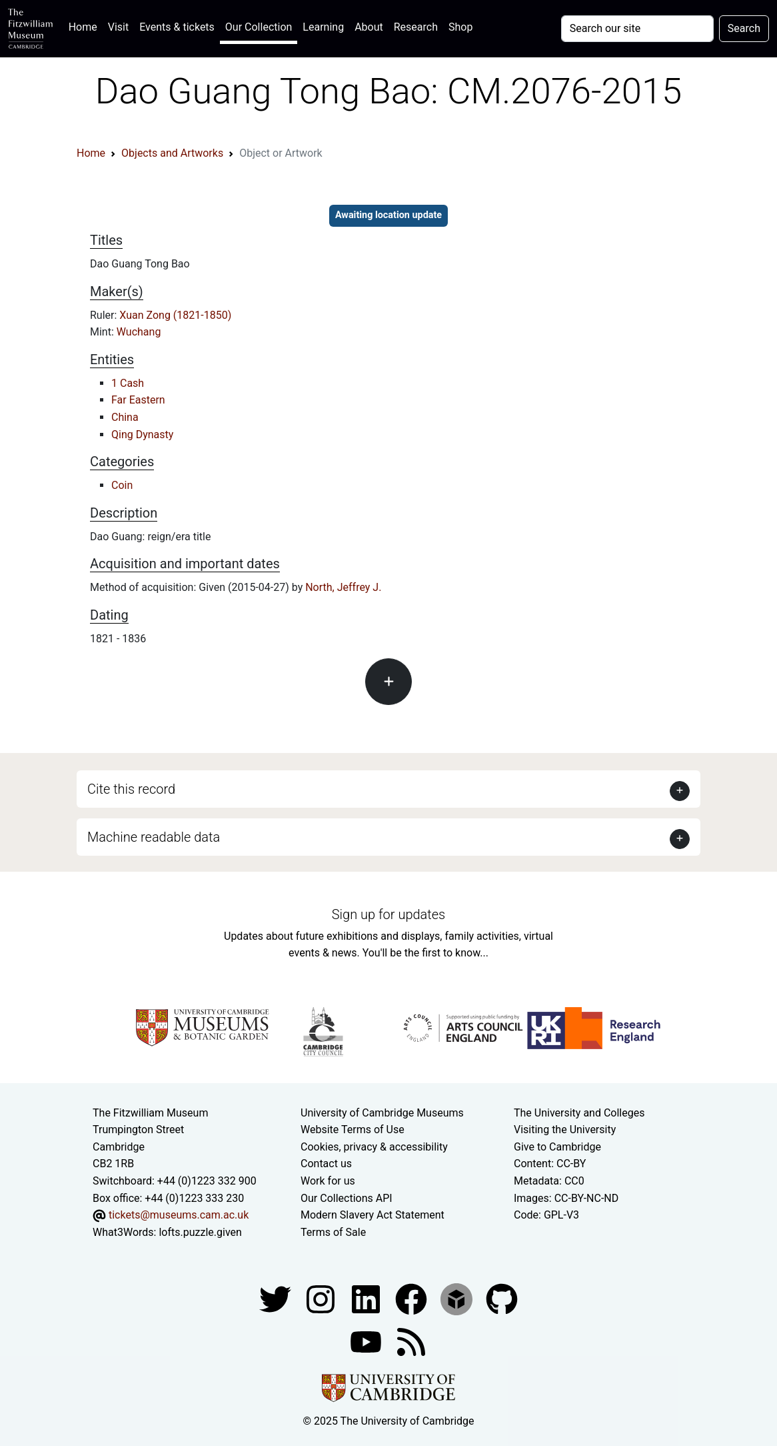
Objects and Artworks (172, 153)
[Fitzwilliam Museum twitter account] (276, 1299)
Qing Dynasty (142, 434)
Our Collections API (346, 1198)
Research (416, 27)
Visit (118, 27)
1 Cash (127, 383)
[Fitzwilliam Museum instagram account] (322, 1299)
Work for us (328, 1181)
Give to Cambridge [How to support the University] (557, 1147)
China (125, 417)
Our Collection (258, 27)
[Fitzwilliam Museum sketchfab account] (457, 1299)
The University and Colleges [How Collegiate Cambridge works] (579, 1113)
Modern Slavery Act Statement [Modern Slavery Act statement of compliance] (372, 1215)
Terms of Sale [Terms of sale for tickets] (333, 1232)
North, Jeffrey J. (343, 587)
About (369, 27)
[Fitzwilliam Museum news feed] (411, 1341)
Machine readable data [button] (153, 837)
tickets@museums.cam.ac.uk (179, 1215)
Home (86, 25)
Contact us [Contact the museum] (326, 1163)
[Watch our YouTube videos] (367, 1341)
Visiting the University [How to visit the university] (565, 1129)
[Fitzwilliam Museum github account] (501, 1299)
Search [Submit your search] (744, 28)
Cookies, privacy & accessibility (374, 1147)
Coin (122, 485)
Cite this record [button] (131, 789)
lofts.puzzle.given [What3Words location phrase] (200, 1232)
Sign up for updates (388, 914)
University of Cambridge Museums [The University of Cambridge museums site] (382, 1113)
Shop (460, 27)
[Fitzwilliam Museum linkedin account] (412, 1299)
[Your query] (637, 28)
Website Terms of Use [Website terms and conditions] (352, 1129)
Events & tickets (177, 27)
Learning (323, 27)
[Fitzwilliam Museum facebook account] (367, 1299)
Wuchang (139, 331)
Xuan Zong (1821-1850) (175, 315)
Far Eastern (138, 400)
